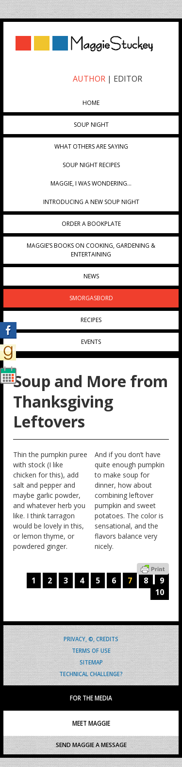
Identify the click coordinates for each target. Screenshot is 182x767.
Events (91, 342)
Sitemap (91, 662)
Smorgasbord (91, 298)
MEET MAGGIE (91, 723)
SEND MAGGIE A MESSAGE (91, 745)
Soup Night (91, 124)
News (91, 276)
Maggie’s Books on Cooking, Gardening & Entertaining (91, 249)
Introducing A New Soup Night (91, 202)
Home (91, 103)
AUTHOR (89, 78)
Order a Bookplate (91, 224)
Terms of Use (91, 650)
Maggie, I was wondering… (91, 183)
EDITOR (128, 78)
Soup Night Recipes (91, 165)
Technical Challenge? (91, 673)
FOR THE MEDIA (91, 698)
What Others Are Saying (91, 146)
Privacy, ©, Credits (91, 638)
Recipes (91, 320)
